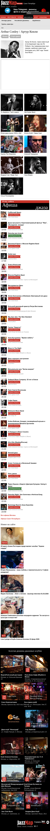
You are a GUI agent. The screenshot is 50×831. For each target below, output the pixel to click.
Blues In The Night (14, 348)
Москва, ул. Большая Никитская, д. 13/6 (32, 762)
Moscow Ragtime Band (16, 275)
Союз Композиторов (14, 405)
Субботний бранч (14, 212)
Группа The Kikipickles (12, 145)
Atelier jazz (12, 254)
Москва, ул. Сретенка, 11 (10, 814)
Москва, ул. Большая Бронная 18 (11, 678)
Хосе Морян (35, 166)
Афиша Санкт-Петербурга (10, 519)
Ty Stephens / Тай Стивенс (12, 103)
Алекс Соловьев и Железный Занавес (22, 463)
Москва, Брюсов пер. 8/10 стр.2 (12, 704)
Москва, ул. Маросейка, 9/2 (10, 759)
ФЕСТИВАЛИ (11, 17)
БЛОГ (36, 17)
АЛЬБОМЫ (43, 17)
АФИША (3, 17)
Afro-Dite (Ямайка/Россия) (17, 442)
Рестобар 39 (12, 415)
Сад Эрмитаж (30, 729)
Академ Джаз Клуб (14, 457)
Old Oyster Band (35, 103)
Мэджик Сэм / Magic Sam (12, 166)
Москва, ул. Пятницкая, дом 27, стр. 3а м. (35, 705)
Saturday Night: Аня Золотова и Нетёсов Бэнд (25, 494)
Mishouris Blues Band (16, 411)
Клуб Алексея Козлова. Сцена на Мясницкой (22, 279)
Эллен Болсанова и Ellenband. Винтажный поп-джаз (27, 296)
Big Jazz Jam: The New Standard (20, 317)
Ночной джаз (13, 453)
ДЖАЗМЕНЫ (28, 17)
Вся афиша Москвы (8, 515)
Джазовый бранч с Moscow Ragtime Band (23, 244)
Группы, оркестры (7, 24)
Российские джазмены (22, 20)
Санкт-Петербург (29, 3)
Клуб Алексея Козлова (15, 229)
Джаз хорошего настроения (18, 358)
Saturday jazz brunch (15, 233)
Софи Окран (12, 400)
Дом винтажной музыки (15, 374)
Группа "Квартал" (14, 327)
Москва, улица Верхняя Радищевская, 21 (32, 789)
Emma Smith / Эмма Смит (35, 124)
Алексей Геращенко (35, 145)
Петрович (11, 363)
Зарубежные (36, 20)
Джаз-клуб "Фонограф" (10, 729)
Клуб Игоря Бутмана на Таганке (18, 332)
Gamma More (12, 259)
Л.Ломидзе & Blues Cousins (18, 432)
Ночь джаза (12, 473)
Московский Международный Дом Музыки (22, 311)
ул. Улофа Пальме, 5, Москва (11, 732)
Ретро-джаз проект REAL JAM (12, 124)
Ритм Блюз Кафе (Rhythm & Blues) (19, 353)
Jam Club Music (13, 217)
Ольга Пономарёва (12, 187)
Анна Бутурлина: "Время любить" (21, 338)
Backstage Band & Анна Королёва (20, 505)
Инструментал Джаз (15, 285)
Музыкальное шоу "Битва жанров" (21, 369)
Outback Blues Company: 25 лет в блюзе (23, 379)
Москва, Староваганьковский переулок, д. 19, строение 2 (35, 680)
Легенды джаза (6, 20)
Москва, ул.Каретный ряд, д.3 (36, 732)
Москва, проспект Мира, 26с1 (36, 814)
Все (3, 28)
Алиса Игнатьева (14, 264)
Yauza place (12, 321)
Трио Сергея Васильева (17, 390)
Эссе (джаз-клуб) (13, 248)
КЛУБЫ (20, 17)
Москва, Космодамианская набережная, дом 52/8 (10, 789)
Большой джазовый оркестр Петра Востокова (25, 306)
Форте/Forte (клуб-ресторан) (11, 675)
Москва (19, 3)
